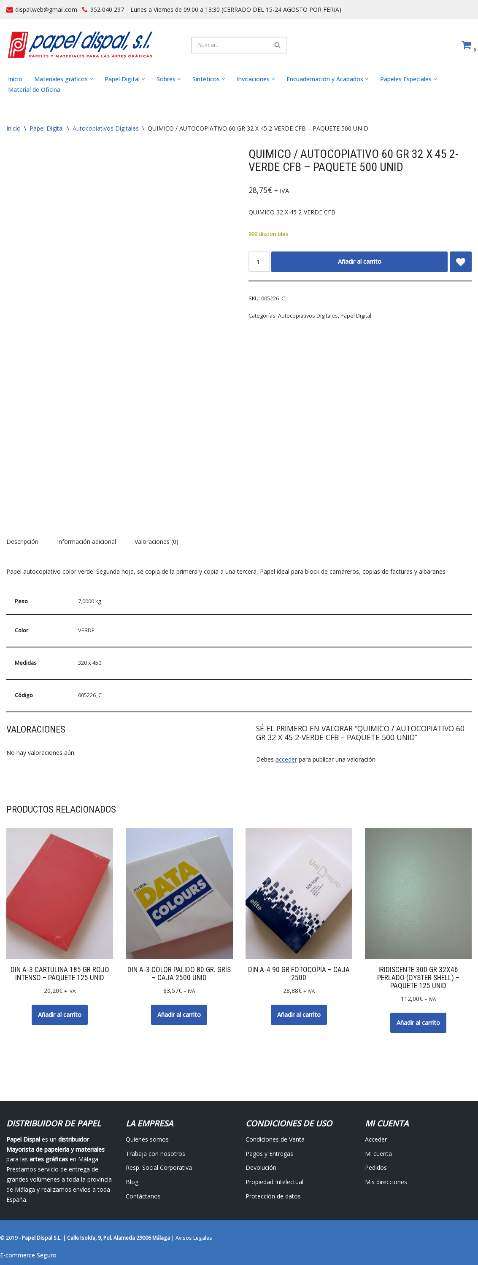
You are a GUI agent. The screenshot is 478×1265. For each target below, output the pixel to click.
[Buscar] (229, 45)
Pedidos (376, 1168)
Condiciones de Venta (275, 1139)
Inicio (15, 79)
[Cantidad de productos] (259, 262)
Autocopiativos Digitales (106, 129)
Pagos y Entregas (269, 1154)
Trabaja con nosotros (155, 1154)
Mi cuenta (378, 1154)
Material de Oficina (34, 90)
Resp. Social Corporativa (159, 1168)
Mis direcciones (386, 1182)
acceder (286, 759)
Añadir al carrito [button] (59, 1015)
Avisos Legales (194, 1238)
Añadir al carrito (359, 262)
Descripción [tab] (22, 542)
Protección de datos (273, 1197)
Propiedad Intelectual (274, 1182)
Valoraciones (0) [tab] (156, 542)
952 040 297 (107, 9)
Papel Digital (47, 129)
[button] (91, 79)
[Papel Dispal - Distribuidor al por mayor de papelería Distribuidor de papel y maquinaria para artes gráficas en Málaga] (80, 45)
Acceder (376, 1139)
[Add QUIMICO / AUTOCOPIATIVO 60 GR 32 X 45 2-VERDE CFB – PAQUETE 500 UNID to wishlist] (461, 262)
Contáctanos (143, 1197)
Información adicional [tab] (86, 542)
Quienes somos (147, 1139)
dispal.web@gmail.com (46, 9)
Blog (132, 1182)
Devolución (261, 1168)
